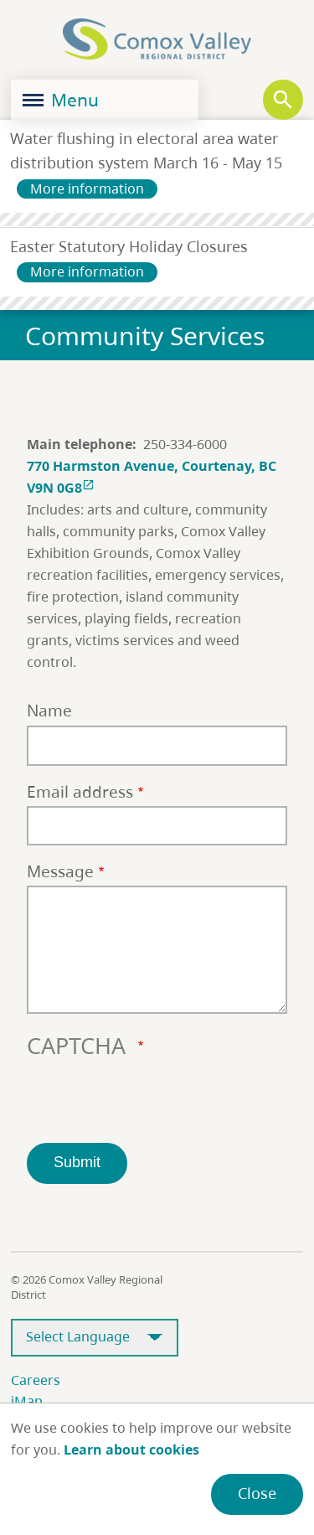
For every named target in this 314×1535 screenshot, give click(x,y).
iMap (27, 1401)
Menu (61, 99)
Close (257, 1493)
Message (60, 871)
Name (49, 710)
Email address (80, 791)
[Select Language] (94, 1338)
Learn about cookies (131, 1449)
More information (87, 188)
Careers (35, 1380)
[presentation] (154, 1096)
